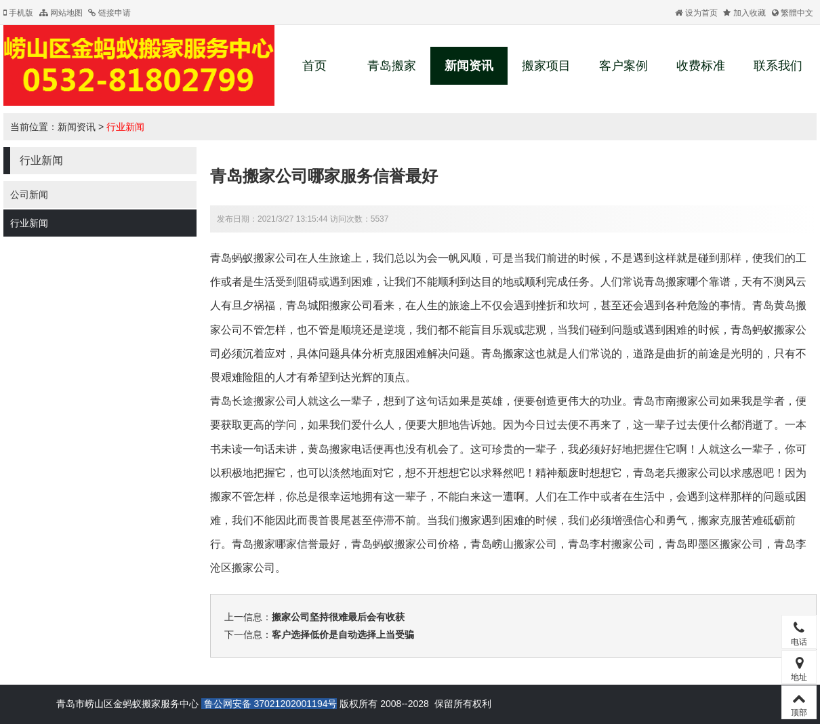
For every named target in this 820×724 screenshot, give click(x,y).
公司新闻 (29, 194)
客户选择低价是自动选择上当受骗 (343, 634)
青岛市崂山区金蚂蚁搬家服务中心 (127, 703)
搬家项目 (546, 66)
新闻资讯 (469, 66)
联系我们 (778, 66)
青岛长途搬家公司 (253, 401)
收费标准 (700, 66)
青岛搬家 (391, 66)
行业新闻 (125, 126)
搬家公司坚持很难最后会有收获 (338, 616)
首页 (314, 66)
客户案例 (623, 66)
